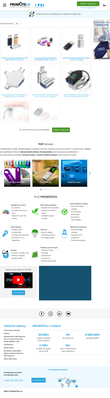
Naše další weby (10, 359)
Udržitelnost (8, 344)
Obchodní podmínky (12, 330)
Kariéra (6, 333)
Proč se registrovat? (88, 8)
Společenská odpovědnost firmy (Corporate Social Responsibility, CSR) (14, 339)
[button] (41, 189)
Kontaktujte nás (38, 380)
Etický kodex (8, 348)
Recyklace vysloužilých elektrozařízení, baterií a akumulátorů (13, 353)
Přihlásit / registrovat (88, 4)
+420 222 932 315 (13, 380)
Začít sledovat (18, 293)
